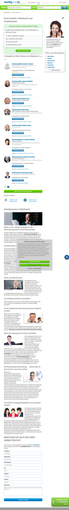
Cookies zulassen (34, 261)
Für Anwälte (62, 2)
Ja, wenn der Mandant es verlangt (15, 36)
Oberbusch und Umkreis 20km (13, 200)
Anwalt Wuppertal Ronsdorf (25, 153)
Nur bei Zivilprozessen (12, 41)
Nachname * (7, 456)
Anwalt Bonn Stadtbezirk (24, 95)
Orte (39, 2)
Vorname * (7, 451)
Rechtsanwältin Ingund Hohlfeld (22, 81)
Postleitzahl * (7, 462)
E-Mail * (6, 479)
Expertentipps (45, 2)
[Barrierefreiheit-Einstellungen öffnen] (67, 257)
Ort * (5, 468)
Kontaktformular (55, 44)
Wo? (34, 7)
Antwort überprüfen (23, 50)
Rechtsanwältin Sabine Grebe (21, 125)
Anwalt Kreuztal (22, 183)
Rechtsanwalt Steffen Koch (20, 99)
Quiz (56, 2)
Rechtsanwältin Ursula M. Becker (22, 64)
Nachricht (7, 485)
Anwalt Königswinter (24, 77)
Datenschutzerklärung (37, 268)
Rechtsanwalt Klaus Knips (20, 110)
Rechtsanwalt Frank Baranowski (22, 173)
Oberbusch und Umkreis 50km (33, 200)
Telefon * (6, 473)
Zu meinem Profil (17, 74)
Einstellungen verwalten (34, 265)
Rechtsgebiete (33, 2)
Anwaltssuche (7, 12)
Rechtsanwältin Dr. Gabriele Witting (23, 139)
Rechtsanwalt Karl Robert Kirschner (23, 157)
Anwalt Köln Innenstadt (24, 121)
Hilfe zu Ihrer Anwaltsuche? (23, 191)
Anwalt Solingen (23, 169)
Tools (52, 2)
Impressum (30, 268)
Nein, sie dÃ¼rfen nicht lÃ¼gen (14, 38)
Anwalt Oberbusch (16, 12)
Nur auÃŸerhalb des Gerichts (13, 44)
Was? (4, 7)
